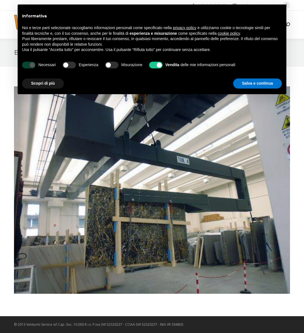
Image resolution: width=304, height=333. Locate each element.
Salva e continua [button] (257, 83)
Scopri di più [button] (43, 83)
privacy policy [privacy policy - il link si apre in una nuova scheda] (185, 28)
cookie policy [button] (229, 33)
